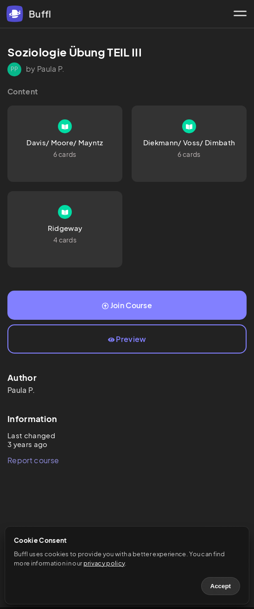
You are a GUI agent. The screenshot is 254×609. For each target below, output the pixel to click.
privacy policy (104, 563)
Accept (220, 586)
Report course (33, 460)
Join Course (127, 305)
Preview (127, 339)
